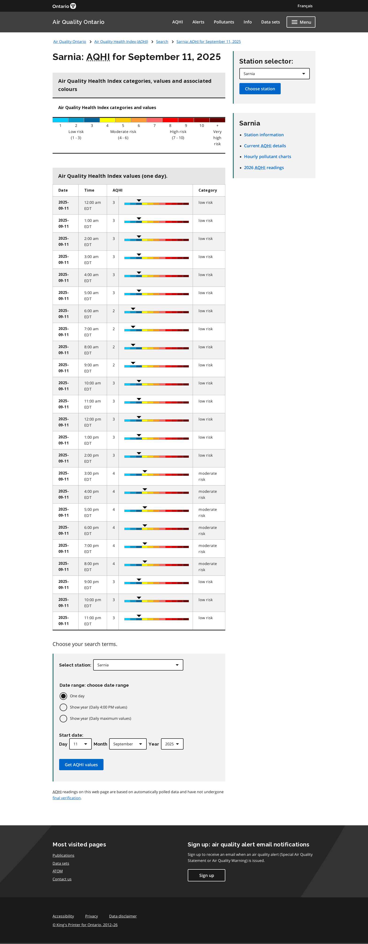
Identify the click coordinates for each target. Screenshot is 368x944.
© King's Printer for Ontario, (85, 924)
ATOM (58, 871)
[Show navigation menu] (301, 22)
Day (63, 744)
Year (154, 744)
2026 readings (264, 167)
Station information (264, 134)
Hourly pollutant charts (267, 156)
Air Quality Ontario (79, 22)
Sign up (206, 875)
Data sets (270, 22)
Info (248, 22)
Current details (265, 145)
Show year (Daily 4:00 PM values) (98, 707)
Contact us (62, 879)
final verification (67, 797)
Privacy (91, 916)
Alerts (198, 22)
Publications (63, 855)
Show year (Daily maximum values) (100, 718)
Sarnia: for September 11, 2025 (208, 41)
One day (77, 695)
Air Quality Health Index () (121, 41)
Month (100, 744)
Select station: (75, 664)
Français (305, 5)
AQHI (177, 22)
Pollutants (224, 22)
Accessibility (63, 916)
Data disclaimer (123, 916)
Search (162, 41)
